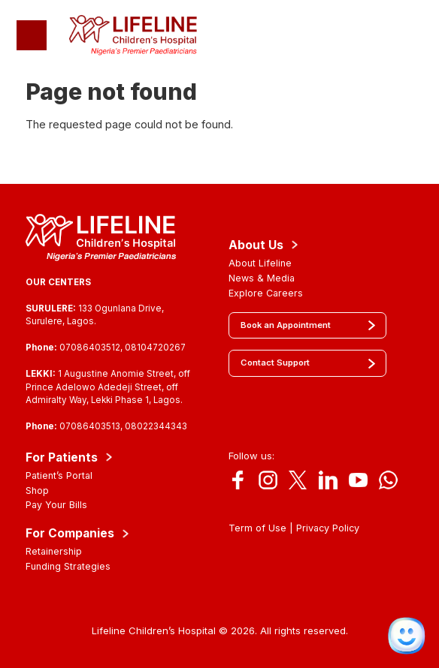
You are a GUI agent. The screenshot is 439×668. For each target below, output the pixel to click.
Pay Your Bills (56, 504)
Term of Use (257, 528)
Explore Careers (266, 293)
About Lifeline (260, 263)
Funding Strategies (68, 566)
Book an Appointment (286, 325)
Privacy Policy (327, 528)
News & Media (262, 278)
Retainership (54, 551)
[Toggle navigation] (32, 35)
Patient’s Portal (59, 475)
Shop (37, 490)
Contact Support (275, 362)
